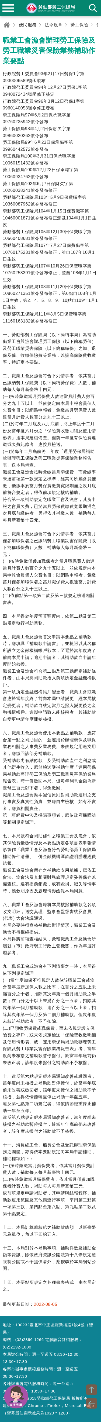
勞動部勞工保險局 (50, 8)
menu (8, 8)
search (93, 8)
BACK (91, 1403)
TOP (91, 1389)
